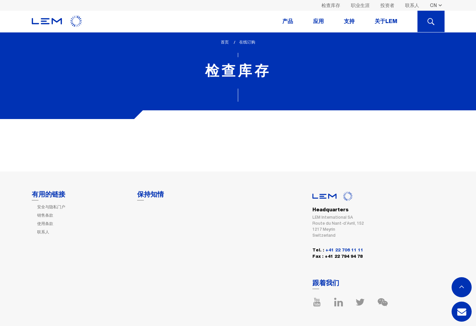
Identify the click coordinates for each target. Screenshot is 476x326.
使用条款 (45, 224)
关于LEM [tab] (386, 21)
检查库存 (330, 5)
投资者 (387, 5)
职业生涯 (360, 5)
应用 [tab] (318, 21)
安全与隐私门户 (51, 207)
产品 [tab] (287, 21)
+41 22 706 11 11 (344, 250)
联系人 (412, 5)
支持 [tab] (349, 21)
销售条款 (45, 215)
